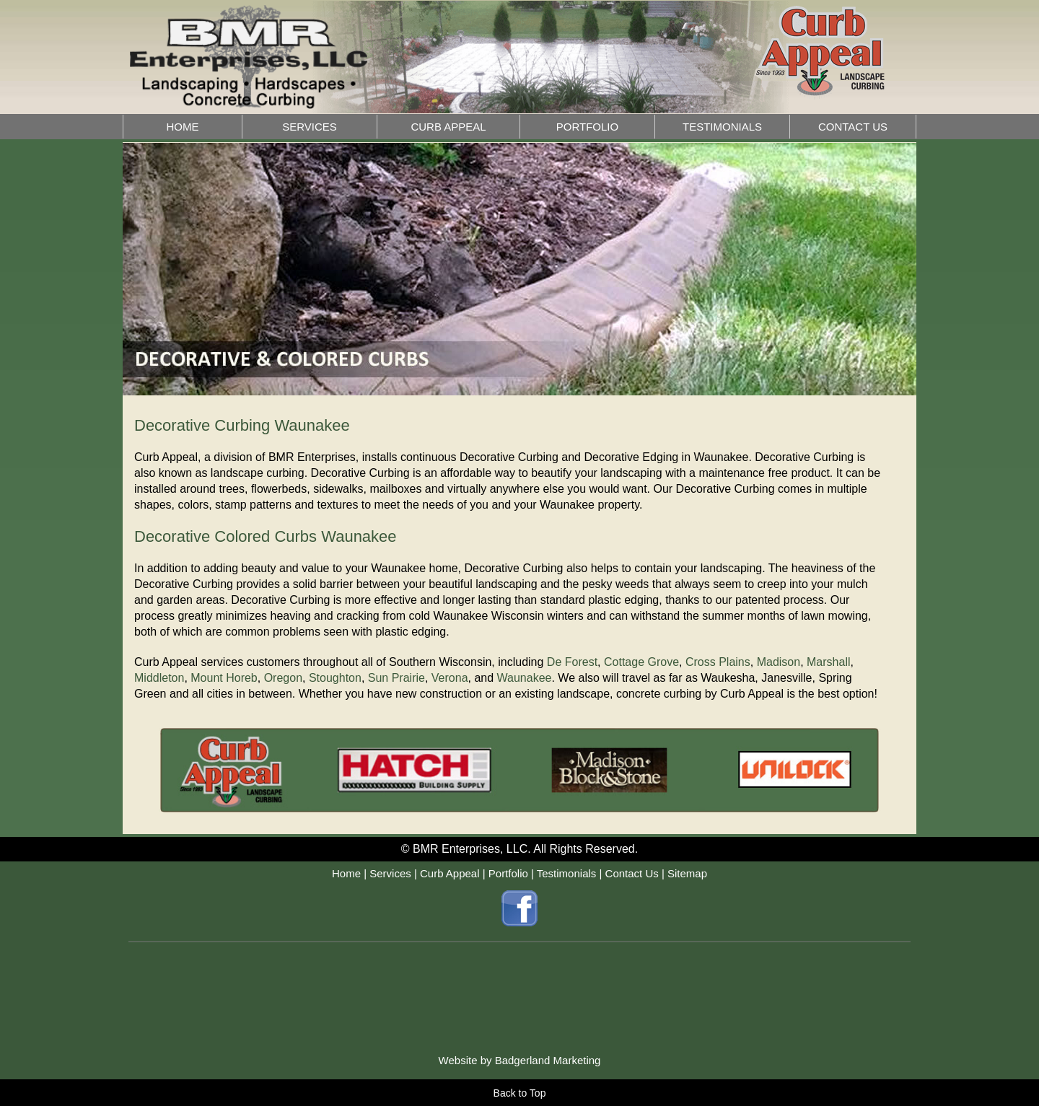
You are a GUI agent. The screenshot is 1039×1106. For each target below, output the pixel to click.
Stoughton (335, 678)
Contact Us (632, 873)
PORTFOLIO (587, 126)
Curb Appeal (450, 873)
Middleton (159, 678)
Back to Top (520, 1093)
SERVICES (309, 126)
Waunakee (524, 678)
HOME (183, 126)
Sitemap (687, 873)
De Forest (572, 662)
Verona (449, 678)
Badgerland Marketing (548, 1060)
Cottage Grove (641, 662)
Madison (778, 662)
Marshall (828, 662)
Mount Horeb (224, 678)
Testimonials (567, 873)
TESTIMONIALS (722, 126)
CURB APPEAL (448, 126)
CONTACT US (852, 126)
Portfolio (508, 873)
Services (390, 873)
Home (346, 873)
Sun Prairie (396, 678)
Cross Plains (717, 662)
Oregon (283, 678)
